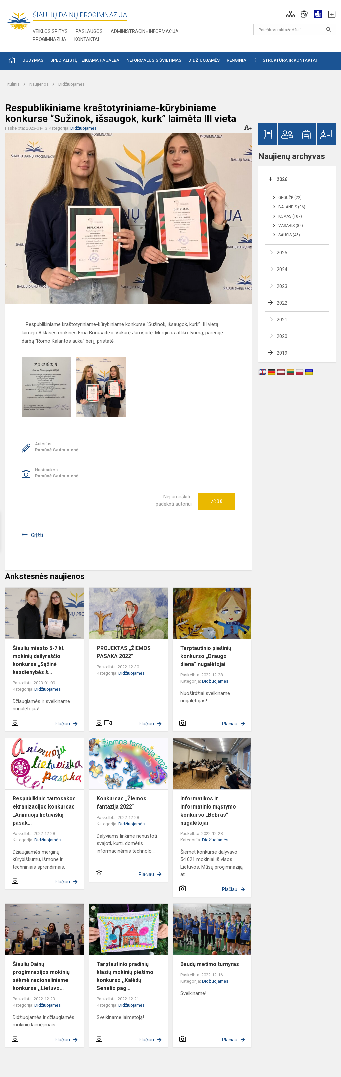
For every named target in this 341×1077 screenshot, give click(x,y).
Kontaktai (86, 39)
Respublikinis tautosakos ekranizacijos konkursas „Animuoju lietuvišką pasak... (44, 810)
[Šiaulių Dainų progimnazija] (19, 20)
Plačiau (62, 723)
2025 (282, 252)
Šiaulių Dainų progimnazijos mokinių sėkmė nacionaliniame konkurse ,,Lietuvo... (41, 976)
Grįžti (37, 535)
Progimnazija (49, 39)
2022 (282, 303)
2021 (282, 319)
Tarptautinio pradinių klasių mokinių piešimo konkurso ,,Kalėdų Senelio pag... (125, 976)
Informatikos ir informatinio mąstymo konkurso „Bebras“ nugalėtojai (208, 810)
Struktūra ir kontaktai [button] (290, 60)
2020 (282, 336)
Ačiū (216, 501)
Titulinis (13, 84)
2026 (282, 179)
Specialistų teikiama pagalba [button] (84, 60)
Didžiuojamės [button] (204, 60)
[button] (290, 14)
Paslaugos (89, 31)
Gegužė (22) (290, 197)
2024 (282, 269)
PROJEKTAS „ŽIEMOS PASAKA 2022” (124, 652)
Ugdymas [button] (32, 60)
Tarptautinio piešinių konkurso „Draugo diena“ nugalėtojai (205, 656)
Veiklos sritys (50, 31)
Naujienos (39, 84)
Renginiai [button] (237, 60)
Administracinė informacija (145, 31)
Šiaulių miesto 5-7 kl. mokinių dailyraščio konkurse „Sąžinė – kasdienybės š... (38, 660)
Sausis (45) (289, 235)
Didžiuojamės (71, 84)
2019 (282, 353)
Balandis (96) (291, 207)
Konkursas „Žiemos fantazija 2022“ (121, 802)
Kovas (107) (290, 216)
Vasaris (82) (290, 225)
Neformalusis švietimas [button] (153, 60)
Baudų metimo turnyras (209, 964)
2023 (282, 286)
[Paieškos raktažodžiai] (294, 29)
